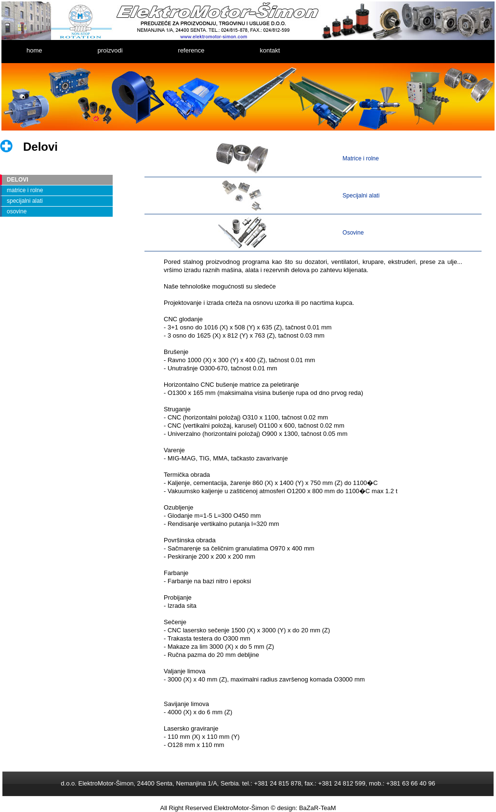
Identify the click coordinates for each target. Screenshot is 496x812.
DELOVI (17, 179)
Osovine (353, 232)
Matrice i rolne (360, 158)
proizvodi (110, 50)
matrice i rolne (25, 190)
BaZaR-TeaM (317, 808)
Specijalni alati (360, 195)
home (34, 50)
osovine (16, 211)
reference (191, 50)
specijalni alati (25, 200)
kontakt (270, 50)
